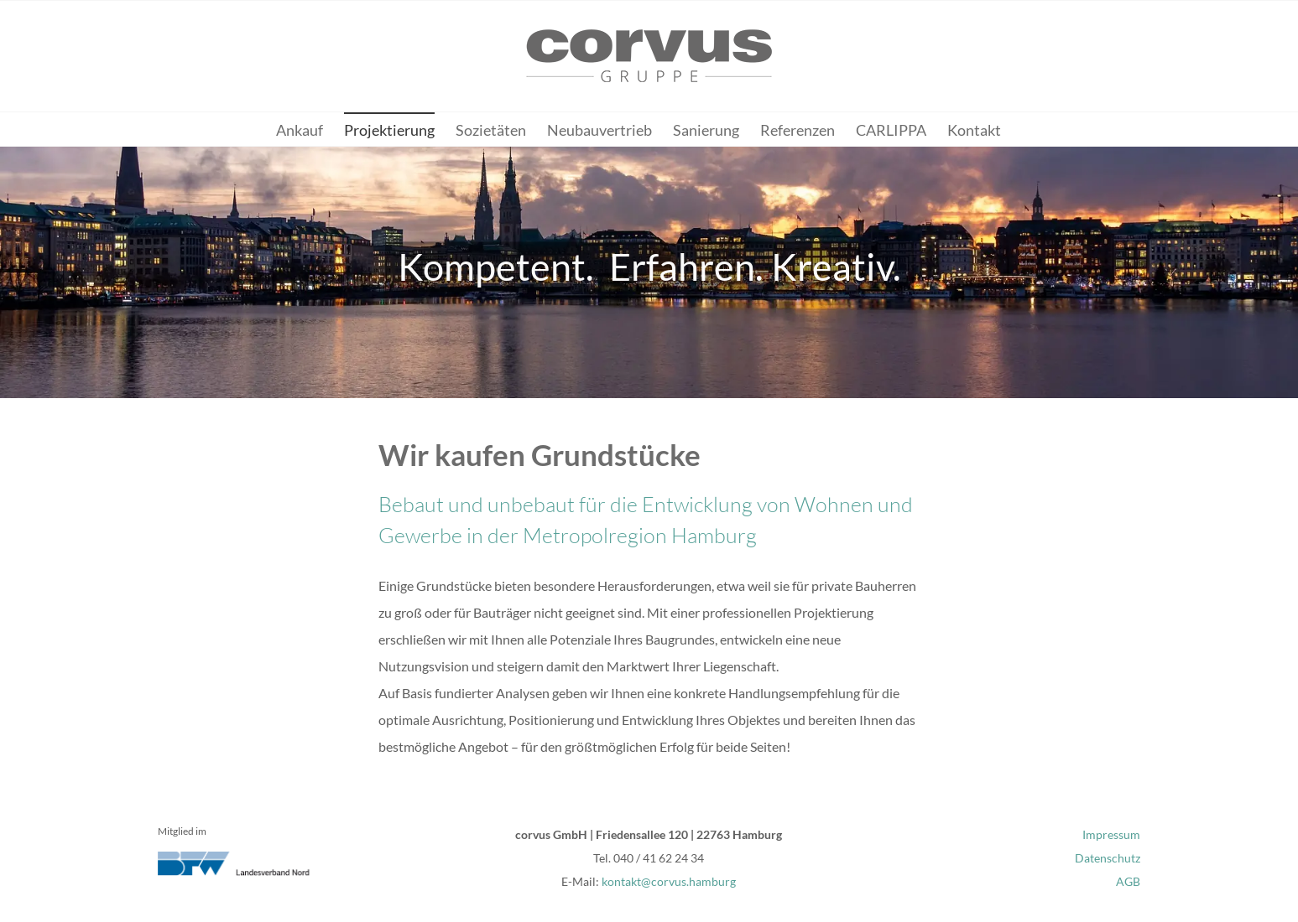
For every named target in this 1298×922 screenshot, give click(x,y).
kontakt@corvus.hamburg (669, 881)
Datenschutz (1107, 858)
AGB (1128, 881)
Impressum (1111, 834)
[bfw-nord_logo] (242, 858)
